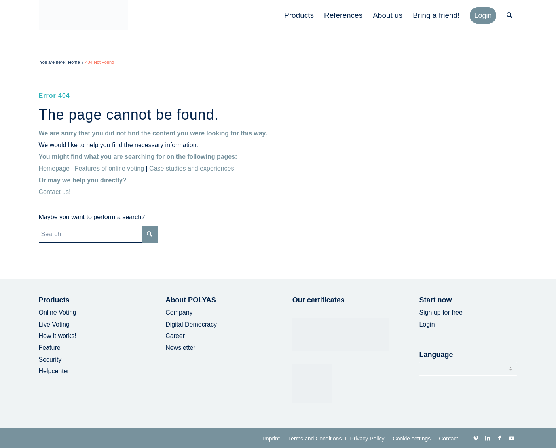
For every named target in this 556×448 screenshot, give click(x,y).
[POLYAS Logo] (83, 15)
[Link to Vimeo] (476, 438)
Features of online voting (109, 168)
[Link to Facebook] (500, 438)
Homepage (54, 168)
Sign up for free (440, 312)
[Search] (509, 15)
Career (175, 335)
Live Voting (54, 324)
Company (178, 312)
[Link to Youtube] (512, 438)
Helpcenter (54, 371)
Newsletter (180, 347)
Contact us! (55, 191)
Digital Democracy (191, 324)
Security (50, 359)
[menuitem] (299, 15)
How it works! (57, 335)
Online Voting (57, 312)
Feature (50, 347)
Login (427, 324)
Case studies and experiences (191, 168)
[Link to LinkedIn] (488, 438)
